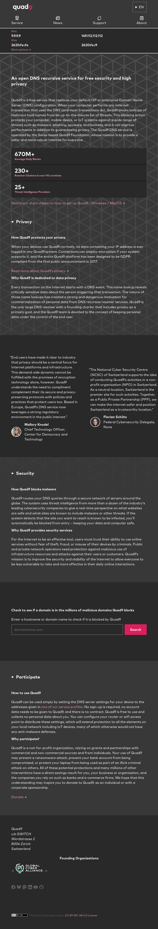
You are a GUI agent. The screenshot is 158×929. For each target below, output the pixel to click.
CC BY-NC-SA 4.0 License (81, 915)
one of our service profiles (62, 707)
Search (135, 630)
